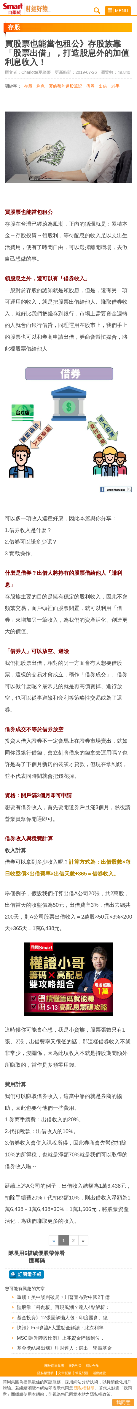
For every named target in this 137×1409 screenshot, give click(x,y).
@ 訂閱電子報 (26, 1274)
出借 (103, 86)
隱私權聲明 (45, 1373)
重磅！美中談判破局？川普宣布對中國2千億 (63, 1297)
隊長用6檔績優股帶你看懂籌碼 (36, 1257)
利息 (40, 86)
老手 (115, 86)
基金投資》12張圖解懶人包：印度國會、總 (62, 1317)
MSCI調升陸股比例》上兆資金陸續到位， (61, 1338)
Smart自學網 (14, 9)
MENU (118, 10)
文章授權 (64, 1373)
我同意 (123, 1402)
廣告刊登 (75, 1365)
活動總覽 (99, 1373)
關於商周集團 (54, 1365)
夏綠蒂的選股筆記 (65, 86)
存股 (28, 86)
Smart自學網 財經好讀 (38, 9)
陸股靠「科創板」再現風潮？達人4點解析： (63, 1307)
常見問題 (81, 1373)
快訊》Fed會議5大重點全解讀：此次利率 (60, 1327)
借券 (90, 86)
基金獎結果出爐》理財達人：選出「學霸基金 (64, 1348)
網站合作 (92, 1365)
